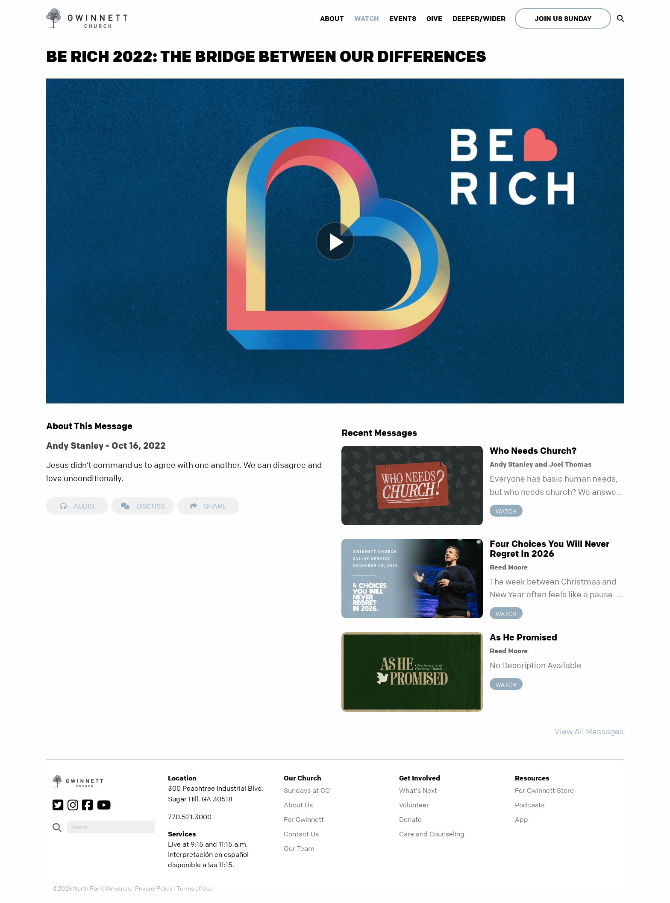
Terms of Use (195, 888)
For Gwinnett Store (544, 790)
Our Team (299, 848)
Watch (366, 18)
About (332, 18)
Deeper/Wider (479, 18)
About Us (298, 805)
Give (434, 18)
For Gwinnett (304, 819)
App (521, 819)
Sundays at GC (307, 790)
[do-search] (111, 827)
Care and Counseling (431, 834)
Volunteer (414, 805)
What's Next (418, 790)
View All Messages (589, 731)
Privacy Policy (154, 888)
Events (402, 18)
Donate (410, 819)
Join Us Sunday (563, 18)
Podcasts (529, 805)
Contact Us (301, 834)
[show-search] (618, 18)
